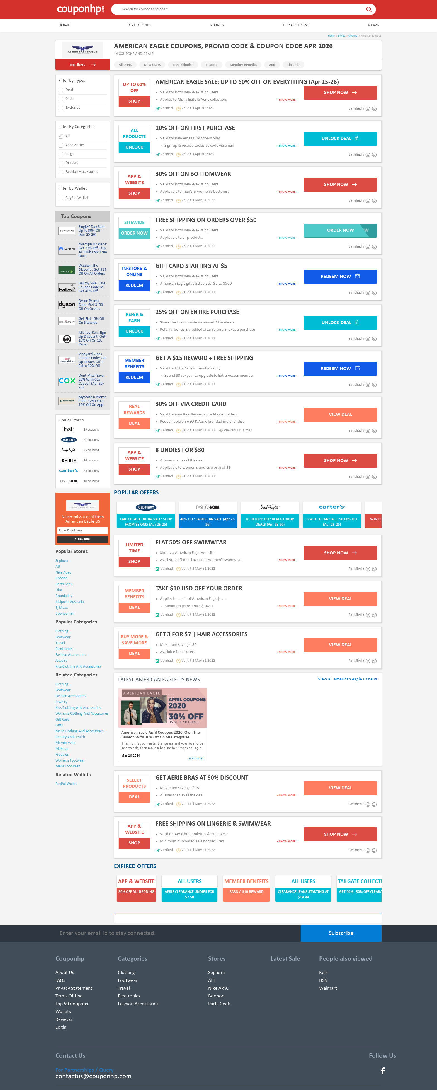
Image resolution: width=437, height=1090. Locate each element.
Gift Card (62, 719)
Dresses (71, 163)
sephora (61, 561)
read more (197, 758)
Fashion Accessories (81, 172)
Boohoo (216, 996)
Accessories (74, 145)
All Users (125, 65)
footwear (63, 637)
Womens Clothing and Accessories (81, 714)
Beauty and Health (70, 737)
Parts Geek (219, 1004)
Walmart (328, 988)
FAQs (60, 980)
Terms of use (68, 996)
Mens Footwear (67, 766)
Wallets (63, 1011)
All (67, 136)
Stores (217, 25)
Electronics (129, 996)
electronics (63, 649)
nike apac (63, 573)
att (57, 567)
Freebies (62, 755)
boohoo (61, 578)
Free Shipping (183, 65)
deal (69, 90)
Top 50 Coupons (71, 1004)
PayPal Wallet (76, 198)
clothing (61, 631)
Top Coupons (295, 25)
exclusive (73, 108)
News (373, 25)
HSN (323, 980)
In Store (212, 65)
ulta (58, 590)
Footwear (63, 690)
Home (64, 25)
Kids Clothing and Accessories (78, 708)
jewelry (61, 661)
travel (60, 643)
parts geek (63, 584)
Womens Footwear (70, 760)
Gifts (59, 725)
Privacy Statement (73, 988)
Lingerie (293, 65)
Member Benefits (243, 65)
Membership (65, 743)
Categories (140, 25)
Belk (323, 972)
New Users (152, 65)
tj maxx (61, 608)
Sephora (216, 972)
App (272, 65)
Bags (69, 154)
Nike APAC (218, 988)
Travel (124, 988)
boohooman (64, 614)
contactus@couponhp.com (93, 1076)
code (69, 99)
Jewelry (61, 702)
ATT (211, 980)
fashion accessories (70, 655)
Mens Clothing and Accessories (79, 731)
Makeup (61, 749)
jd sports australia (69, 602)
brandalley (63, 596)
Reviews (63, 1019)
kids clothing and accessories (78, 666)
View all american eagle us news (347, 679)
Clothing (352, 35)
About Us (64, 972)
